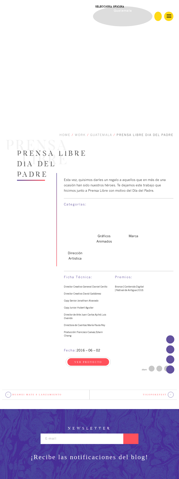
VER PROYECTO (88, 362)
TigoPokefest (158, 395)
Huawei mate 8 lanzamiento (33, 395)
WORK (80, 135)
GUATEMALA (101, 135)
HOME (64, 135)
